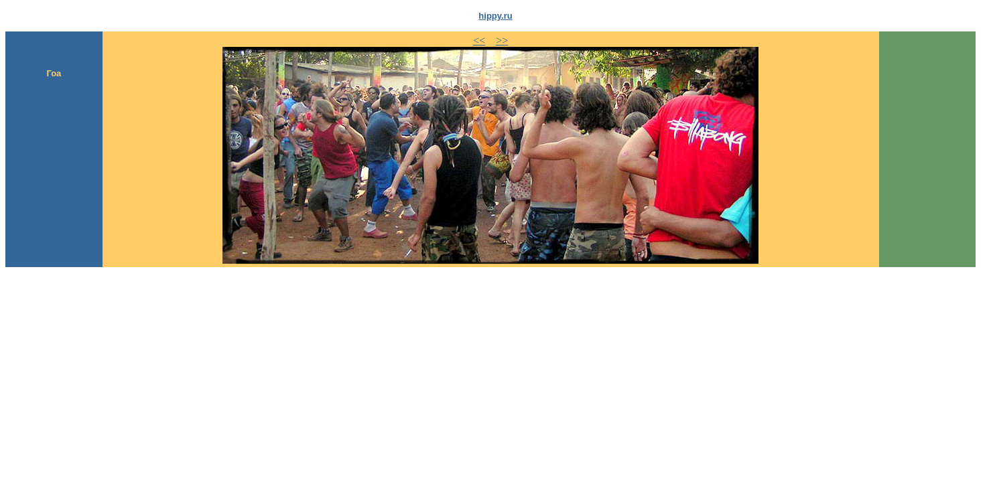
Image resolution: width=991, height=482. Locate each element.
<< (479, 40)
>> (502, 40)
